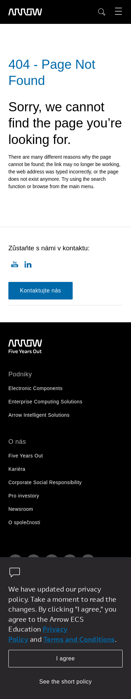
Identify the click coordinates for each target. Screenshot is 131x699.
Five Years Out (25, 456)
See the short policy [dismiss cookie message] (65, 682)
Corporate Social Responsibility (45, 482)
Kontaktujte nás (40, 291)
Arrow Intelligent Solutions (39, 415)
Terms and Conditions (79, 639)
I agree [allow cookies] (65, 658)
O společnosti (24, 522)
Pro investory (23, 496)
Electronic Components (35, 388)
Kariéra (17, 469)
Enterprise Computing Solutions (45, 401)
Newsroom (20, 509)
